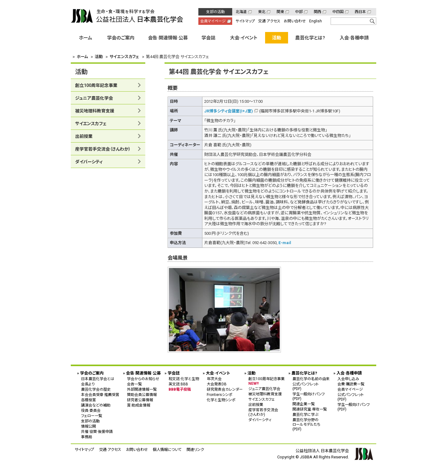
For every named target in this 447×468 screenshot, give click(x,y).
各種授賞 (88, 400)
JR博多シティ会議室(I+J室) (228, 111)
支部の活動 (215, 12)
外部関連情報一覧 (142, 389)
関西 (317, 12)
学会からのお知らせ (143, 379)
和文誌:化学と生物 (184, 379)
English (315, 21)
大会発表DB (217, 384)
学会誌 (208, 38)
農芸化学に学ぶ (305, 414)
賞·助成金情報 (138, 405)
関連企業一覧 (303, 404)
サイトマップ (245, 21)
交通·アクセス (269, 21)
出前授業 (84, 136)
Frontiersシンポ (220, 395)
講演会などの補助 (96, 405)
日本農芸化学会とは (97, 379)
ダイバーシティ (89, 161)
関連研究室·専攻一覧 (309, 409)
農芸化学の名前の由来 (311, 379)
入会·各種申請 (354, 38)
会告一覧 (134, 384)
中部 (299, 12)
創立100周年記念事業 (96, 85)
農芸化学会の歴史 (96, 389)
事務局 (86, 437)
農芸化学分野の (311, 424)
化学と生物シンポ (221, 400)
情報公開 (88, 426)
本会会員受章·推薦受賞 (100, 395)
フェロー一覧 (91, 416)
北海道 (241, 12)
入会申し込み (348, 379)
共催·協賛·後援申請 (97, 431)
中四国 (338, 12)
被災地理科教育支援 (94, 110)
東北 (261, 12)
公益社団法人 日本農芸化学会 (127, 16)
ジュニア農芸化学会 (94, 98)
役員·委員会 (91, 410)
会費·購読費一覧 (350, 384)
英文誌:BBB (178, 384)
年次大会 (214, 379)
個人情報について (167, 449)
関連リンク (195, 449)
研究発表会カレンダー (225, 389)
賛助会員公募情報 (142, 395)
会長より (88, 384)
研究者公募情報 (140, 400)
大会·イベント (244, 38)
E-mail (284, 242)
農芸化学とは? (310, 38)
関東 (280, 12)
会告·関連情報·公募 (168, 38)
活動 (276, 38)
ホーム (85, 38)
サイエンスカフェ (90, 123)
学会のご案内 (120, 38)
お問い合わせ (295, 21)
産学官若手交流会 (103, 149)
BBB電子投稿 (180, 389)
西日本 (360, 12)
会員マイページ (213, 21)
